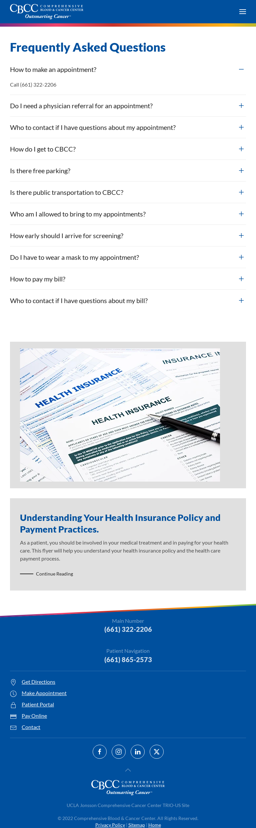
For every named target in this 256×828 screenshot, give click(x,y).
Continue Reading (54, 574)
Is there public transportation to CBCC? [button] (66, 192)
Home (154, 825)
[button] (242, 11)
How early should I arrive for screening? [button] (66, 235)
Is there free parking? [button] (40, 171)
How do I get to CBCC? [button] (43, 149)
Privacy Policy (110, 825)
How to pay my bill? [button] (37, 279)
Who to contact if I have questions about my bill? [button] (79, 300)
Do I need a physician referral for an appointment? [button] (81, 106)
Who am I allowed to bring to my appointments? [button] (78, 214)
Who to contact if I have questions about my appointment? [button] (93, 127)
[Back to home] (46, 11)
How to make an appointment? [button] (53, 69)
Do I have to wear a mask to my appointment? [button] (74, 257)
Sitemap (136, 825)
